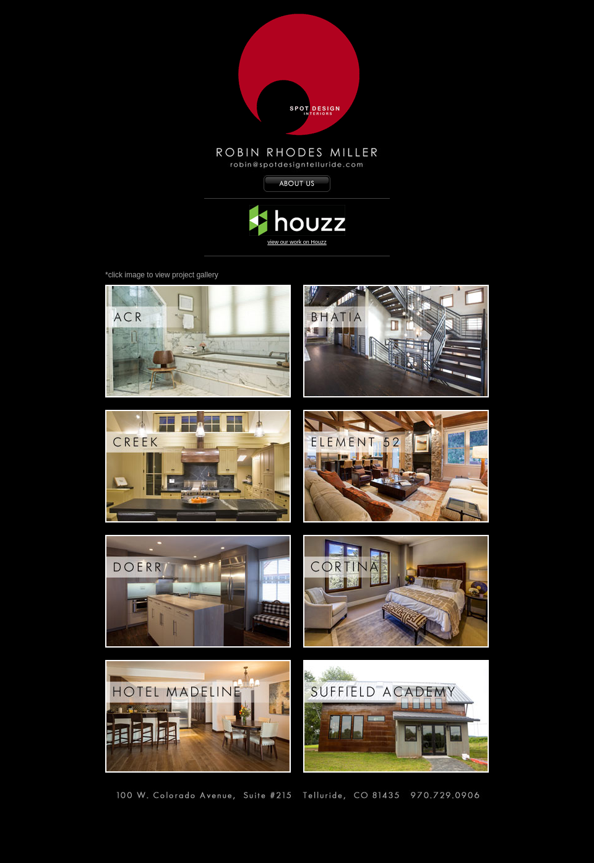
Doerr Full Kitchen (198, 591)
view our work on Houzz (297, 242)
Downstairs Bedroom (396, 591)
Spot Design (297, 77)
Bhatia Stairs (396, 341)
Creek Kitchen (198, 466)
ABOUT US (297, 183)
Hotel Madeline (198, 716)
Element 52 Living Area (396, 466)
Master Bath (198, 341)
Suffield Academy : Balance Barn (396, 716)
